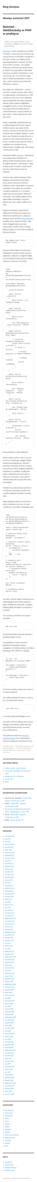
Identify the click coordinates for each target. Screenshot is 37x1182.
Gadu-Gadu (8, 1113)
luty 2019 (8, 861)
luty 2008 (8, 1039)
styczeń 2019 (9, 863)
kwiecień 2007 (9, 1066)
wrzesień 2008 (9, 1020)
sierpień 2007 (9, 1055)
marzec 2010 (9, 976)
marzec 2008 (9, 1036)
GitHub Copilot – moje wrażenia (15, 768)
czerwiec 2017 (9, 874)
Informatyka (19, 746)
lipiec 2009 (8, 992)
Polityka (7, 1132)
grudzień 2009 (9, 979)
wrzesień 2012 (9, 921)
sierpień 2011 (9, 937)
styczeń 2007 (9, 1075)
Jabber (7, 1118)
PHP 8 (7, 782)
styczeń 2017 (9, 885)
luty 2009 (8, 1006)
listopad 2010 (9, 954)
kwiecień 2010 (9, 973)
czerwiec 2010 (9, 968)
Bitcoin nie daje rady (17, 820)
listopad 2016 (9, 891)
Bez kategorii (9, 1110)
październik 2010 (10, 957)
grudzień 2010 (9, 951)
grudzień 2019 (9, 855)
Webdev (12, 748)
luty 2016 (8, 907)
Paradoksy (8, 1129)
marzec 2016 (9, 905)
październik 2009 (10, 984)
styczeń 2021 (9, 847)
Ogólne (7, 1127)
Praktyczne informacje (12, 1135)
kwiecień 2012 (9, 924)
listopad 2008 (9, 1014)
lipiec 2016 (8, 899)
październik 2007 (10, 1050)
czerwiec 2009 (9, 995)
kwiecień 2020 (9, 852)
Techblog (6, 748)
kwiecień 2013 (9, 913)
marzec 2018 (9, 869)
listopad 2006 (9, 1080)
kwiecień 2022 (9, 844)
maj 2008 (8, 1031)
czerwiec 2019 (9, 858)
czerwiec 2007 (9, 1061)
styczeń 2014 (9, 910)
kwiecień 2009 (9, 1001)
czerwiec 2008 (9, 1028)
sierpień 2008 (9, 1023)
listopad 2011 (9, 929)
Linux (7, 1121)
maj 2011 (8, 943)
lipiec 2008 (8, 1025)
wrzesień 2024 (9, 836)
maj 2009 (8, 998)
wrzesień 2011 (9, 935)
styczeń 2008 (9, 1042)
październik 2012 (10, 918)
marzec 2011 (9, 946)
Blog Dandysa (11, 6)
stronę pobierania (26, 218)
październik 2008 (10, 1017)
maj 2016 (8, 902)
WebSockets (12, 750)
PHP (17, 748)
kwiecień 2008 (9, 1034)
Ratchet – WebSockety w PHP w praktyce (17, 30)
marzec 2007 (9, 1069)
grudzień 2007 (9, 1044)
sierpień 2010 (9, 962)
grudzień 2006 (9, 1077)
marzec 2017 (9, 880)
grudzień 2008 (9, 1012)
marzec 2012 (9, 927)
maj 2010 (8, 970)
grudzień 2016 (9, 888)
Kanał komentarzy (11, 1167)
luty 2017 (8, 883)
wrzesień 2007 (9, 1053)
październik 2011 (10, 932)
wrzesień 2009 (9, 987)
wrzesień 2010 (9, 959)
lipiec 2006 (8, 1091)
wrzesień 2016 (9, 894)
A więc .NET (9, 779)
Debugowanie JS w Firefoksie (14, 776)
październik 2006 (10, 1083)
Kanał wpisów (9, 1165)
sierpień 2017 (9, 872)
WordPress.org (9, 1170)
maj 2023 (8, 839)
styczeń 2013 (9, 916)
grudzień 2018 (9, 866)
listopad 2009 (9, 981)
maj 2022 (8, 841)
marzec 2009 (9, 1003)
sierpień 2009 (9, 990)
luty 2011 (8, 948)
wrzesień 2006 (9, 1086)
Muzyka (7, 1124)
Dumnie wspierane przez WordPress (21, 1178)
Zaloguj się (8, 1162)
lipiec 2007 (8, 1058)
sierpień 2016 (9, 896)
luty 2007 (8, 1072)
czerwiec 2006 (9, 1094)
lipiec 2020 (8, 850)
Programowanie (28, 746)
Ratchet (21, 155)
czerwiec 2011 (9, 940)
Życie (6, 1146)
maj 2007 (8, 1064)
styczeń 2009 (9, 1009)
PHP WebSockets (25, 748)
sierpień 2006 (9, 1088)
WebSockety (7, 51)
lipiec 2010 (8, 965)
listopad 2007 (9, 1047)
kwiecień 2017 (9, 877)
